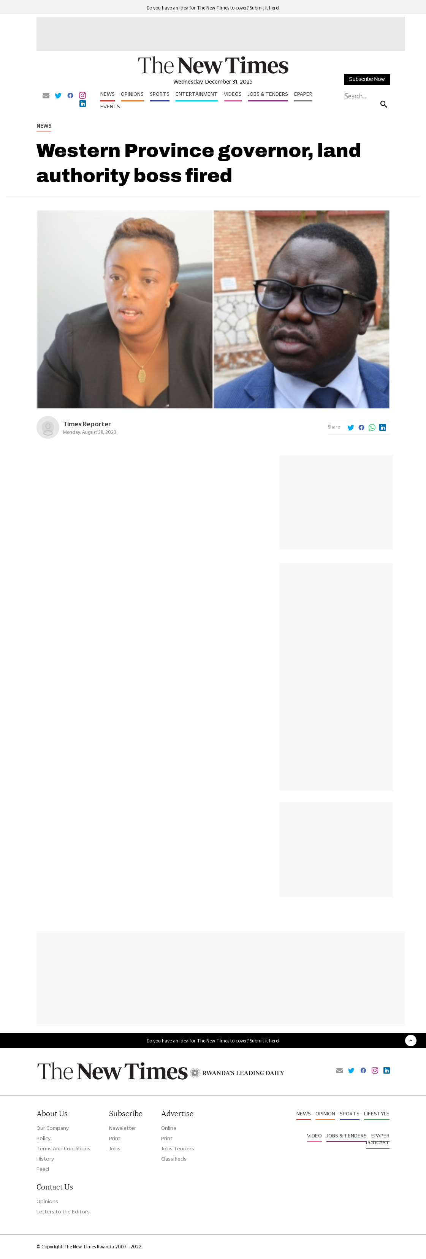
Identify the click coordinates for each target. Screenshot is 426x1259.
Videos (233, 94)
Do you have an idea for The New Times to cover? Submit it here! (213, 7)
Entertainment (197, 94)
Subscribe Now (367, 79)
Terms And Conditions (63, 1148)
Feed (42, 1169)
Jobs (114, 1148)
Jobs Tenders (177, 1148)
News (107, 94)
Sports (159, 94)
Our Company (52, 1128)
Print (114, 1138)
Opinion (325, 1113)
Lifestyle (377, 1113)
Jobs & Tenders (268, 94)
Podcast (378, 1142)
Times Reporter (87, 423)
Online (168, 1128)
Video (314, 1135)
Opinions (132, 94)
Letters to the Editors (63, 1211)
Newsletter (122, 1128)
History (45, 1159)
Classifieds (174, 1159)
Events (110, 106)
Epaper (303, 94)
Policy (43, 1138)
